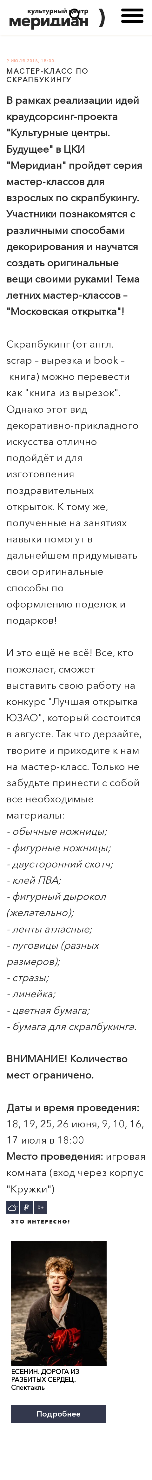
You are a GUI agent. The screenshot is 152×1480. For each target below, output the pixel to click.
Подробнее (58, 1413)
